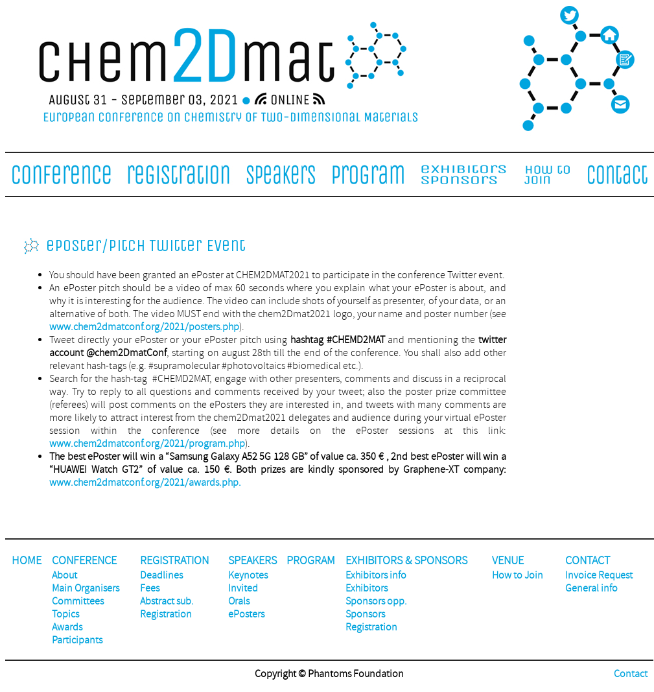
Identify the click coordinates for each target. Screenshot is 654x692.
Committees (78, 601)
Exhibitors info (375, 575)
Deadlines (161, 575)
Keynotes (248, 575)
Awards (67, 627)
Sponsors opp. (376, 601)
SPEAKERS (252, 560)
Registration (166, 614)
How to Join (517, 575)
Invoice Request (599, 575)
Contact (631, 673)
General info (591, 588)
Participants (77, 640)
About (64, 575)
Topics (65, 614)
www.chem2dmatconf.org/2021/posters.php (144, 326)
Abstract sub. (167, 601)
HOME (26, 560)
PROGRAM (310, 560)
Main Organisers (85, 588)
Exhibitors (366, 588)
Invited (243, 588)
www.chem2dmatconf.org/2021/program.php (147, 443)
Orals (239, 601)
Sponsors (365, 614)
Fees (149, 588)
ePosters (246, 614)
